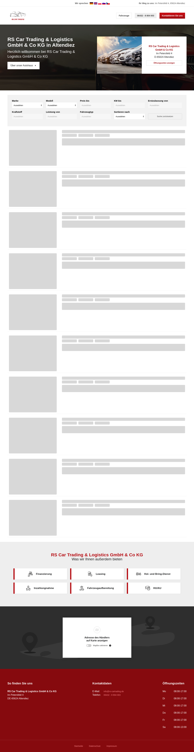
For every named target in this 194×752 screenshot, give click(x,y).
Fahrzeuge (124, 15)
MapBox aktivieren (100, 645)
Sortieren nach (122, 112)
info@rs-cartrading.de (114, 691)
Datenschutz (95, 746)
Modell (49, 100)
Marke (15, 100)
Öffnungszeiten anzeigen (164, 63)
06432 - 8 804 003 (145, 15)
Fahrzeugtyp (86, 112)
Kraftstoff (17, 112)
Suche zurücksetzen (165, 116)
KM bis (117, 100)
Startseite (78, 746)
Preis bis (84, 100)
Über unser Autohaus (22, 65)
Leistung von (53, 112)
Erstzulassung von (158, 100)
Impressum (112, 746)
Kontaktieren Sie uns (172, 15)
